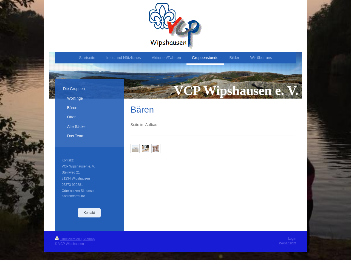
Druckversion (68, 239)
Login (292, 239)
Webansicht (287, 243)
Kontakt (89, 213)
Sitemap (89, 239)
